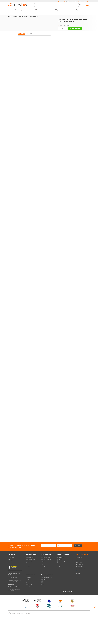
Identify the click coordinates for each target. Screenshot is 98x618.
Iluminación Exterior (34, 13)
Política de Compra (27, 616)
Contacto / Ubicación (82, 1)
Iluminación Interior (19, 13)
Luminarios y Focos (63, 13)
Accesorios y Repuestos (78, 13)
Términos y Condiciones (11, 616)
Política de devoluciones (80, 571)
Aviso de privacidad (79, 563)
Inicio (88, 1)
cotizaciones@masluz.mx (13, 589)
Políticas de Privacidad (20, 616)
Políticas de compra (79, 567)
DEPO (59, 24)
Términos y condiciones (80, 562)
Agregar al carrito (75, 28)
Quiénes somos (79, 560)
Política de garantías (79, 569)
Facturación (60, 1)
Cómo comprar (74, 1)
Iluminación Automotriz (49, 13)
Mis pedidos (66, 1)
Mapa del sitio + (67, 594)
